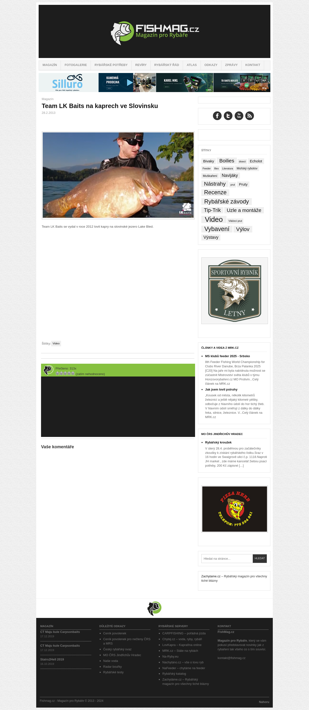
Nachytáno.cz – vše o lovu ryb (183, 662)
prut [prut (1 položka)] (233, 184)
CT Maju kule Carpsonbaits (60, 632)
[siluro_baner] (154, 91)
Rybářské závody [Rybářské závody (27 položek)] (226, 201)
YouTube (239, 115)
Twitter (228, 115)
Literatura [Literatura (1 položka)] (227, 168)
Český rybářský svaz (117, 649)
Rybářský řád (166, 65)
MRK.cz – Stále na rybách (180, 650)
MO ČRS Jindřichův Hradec (222, 434)
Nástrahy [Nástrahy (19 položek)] (215, 184)
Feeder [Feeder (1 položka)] (207, 168)
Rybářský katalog (174, 673)
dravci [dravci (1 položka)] (242, 161)
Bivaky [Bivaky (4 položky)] (208, 161)
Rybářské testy (113, 672)
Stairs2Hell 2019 (52, 659)
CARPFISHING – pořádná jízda (184, 633)
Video (56, 343)
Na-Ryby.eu (170, 656)
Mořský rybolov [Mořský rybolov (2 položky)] (247, 168)
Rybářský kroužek (218, 442)
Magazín (49, 65)
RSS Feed (249, 115)
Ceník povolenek (114, 633)
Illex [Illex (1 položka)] (216, 168)
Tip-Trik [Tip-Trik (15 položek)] (212, 210)
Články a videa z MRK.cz (220, 347)
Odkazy (211, 65)
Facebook (217, 115)
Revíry (141, 65)
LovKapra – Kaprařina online (182, 645)
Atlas (192, 65)
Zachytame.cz (211, 576)
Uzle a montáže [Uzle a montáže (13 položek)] (244, 210)
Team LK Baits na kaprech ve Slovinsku (100, 105)
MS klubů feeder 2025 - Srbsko (227, 356)
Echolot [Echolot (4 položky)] (256, 161)
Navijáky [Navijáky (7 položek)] (230, 175)
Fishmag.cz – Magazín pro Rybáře (154, 31)
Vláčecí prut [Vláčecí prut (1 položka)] (235, 220)
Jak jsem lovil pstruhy (221, 389)
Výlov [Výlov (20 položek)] (242, 229)
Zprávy (231, 65)
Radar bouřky (112, 666)
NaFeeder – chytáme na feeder (183, 668)
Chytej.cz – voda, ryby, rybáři (182, 639)
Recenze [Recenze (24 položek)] (215, 192)
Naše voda (110, 661)
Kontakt (252, 65)
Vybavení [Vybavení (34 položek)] (216, 229)
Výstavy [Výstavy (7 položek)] (211, 237)
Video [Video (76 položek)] (214, 219)
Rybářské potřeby (111, 65)
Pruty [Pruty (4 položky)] (243, 184)
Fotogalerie (76, 65)
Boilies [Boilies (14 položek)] (226, 160)
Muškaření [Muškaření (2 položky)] (210, 176)
